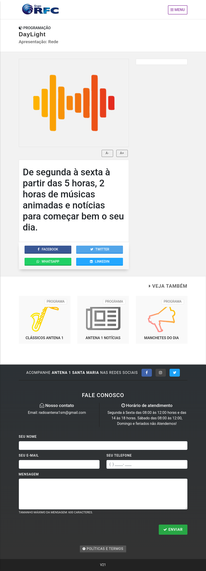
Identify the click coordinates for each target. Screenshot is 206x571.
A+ (122, 153)
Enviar (173, 529)
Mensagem (29, 474)
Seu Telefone (119, 455)
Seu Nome (28, 437)
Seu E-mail (29, 455)
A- (107, 153)
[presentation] (54, 530)
